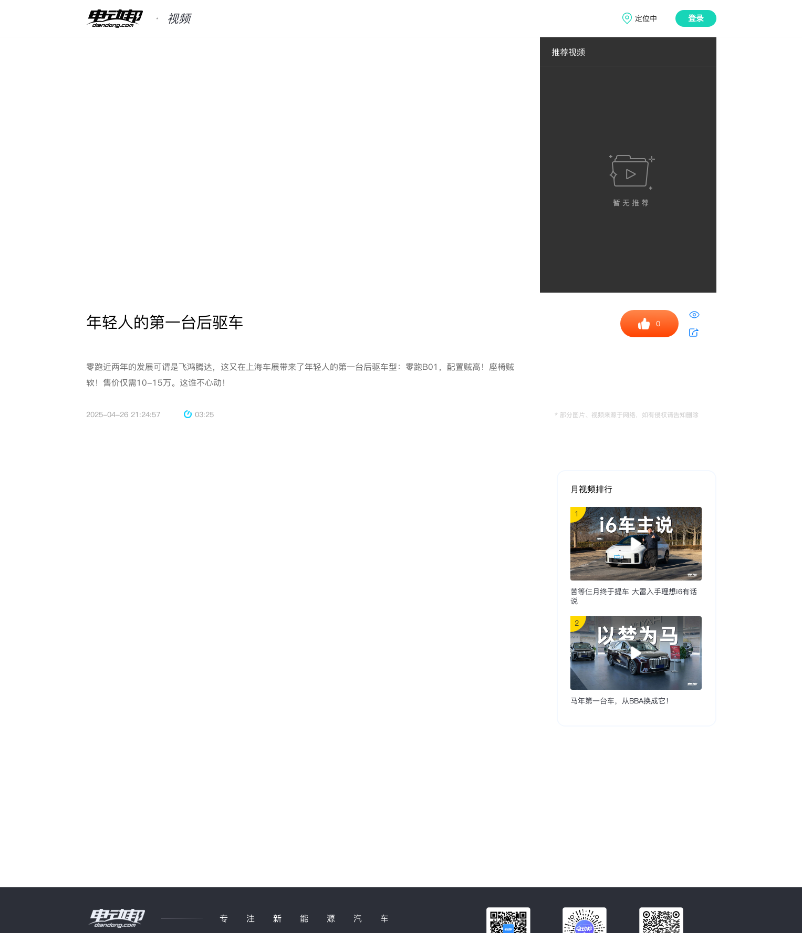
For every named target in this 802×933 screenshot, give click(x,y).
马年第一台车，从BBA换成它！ (621, 701)
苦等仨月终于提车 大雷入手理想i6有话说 (633, 596)
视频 (178, 18)
